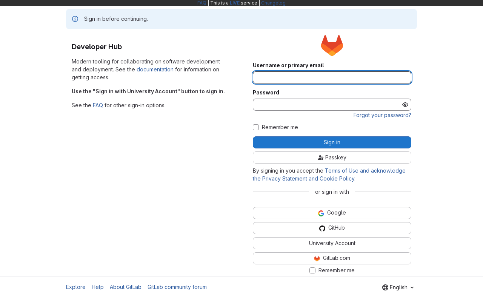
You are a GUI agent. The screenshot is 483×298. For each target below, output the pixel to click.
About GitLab (126, 287)
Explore (76, 287)
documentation (155, 69)
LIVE (235, 3)
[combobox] (398, 287)
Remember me (280, 127)
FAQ (201, 3)
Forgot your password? (382, 115)
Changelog (273, 3)
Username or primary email (288, 65)
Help (98, 287)
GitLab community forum (177, 287)
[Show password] (405, 105)
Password (266, 93)
